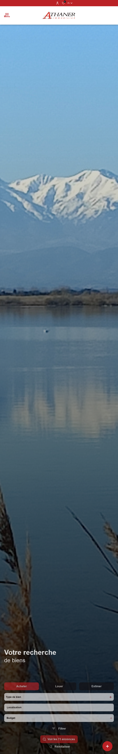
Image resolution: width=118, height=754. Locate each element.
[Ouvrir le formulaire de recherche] (59, 739)
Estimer (96, 696)
